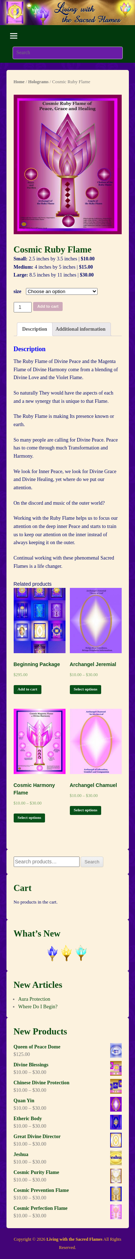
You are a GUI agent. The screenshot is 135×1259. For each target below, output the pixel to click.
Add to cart (48, 306)
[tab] (35, 329)
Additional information (80, 329)
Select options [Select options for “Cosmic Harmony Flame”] (29, 817)
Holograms (38, 81)
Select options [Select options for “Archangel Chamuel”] (86, 810)
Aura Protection (34, 999)
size (18, 291)
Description (34, 329)
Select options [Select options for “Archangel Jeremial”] (86, 689)
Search (92, 861)
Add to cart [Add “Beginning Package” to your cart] (27, 689)
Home (19, 81)
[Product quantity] (23, 307)
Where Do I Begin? (38, 1006)
